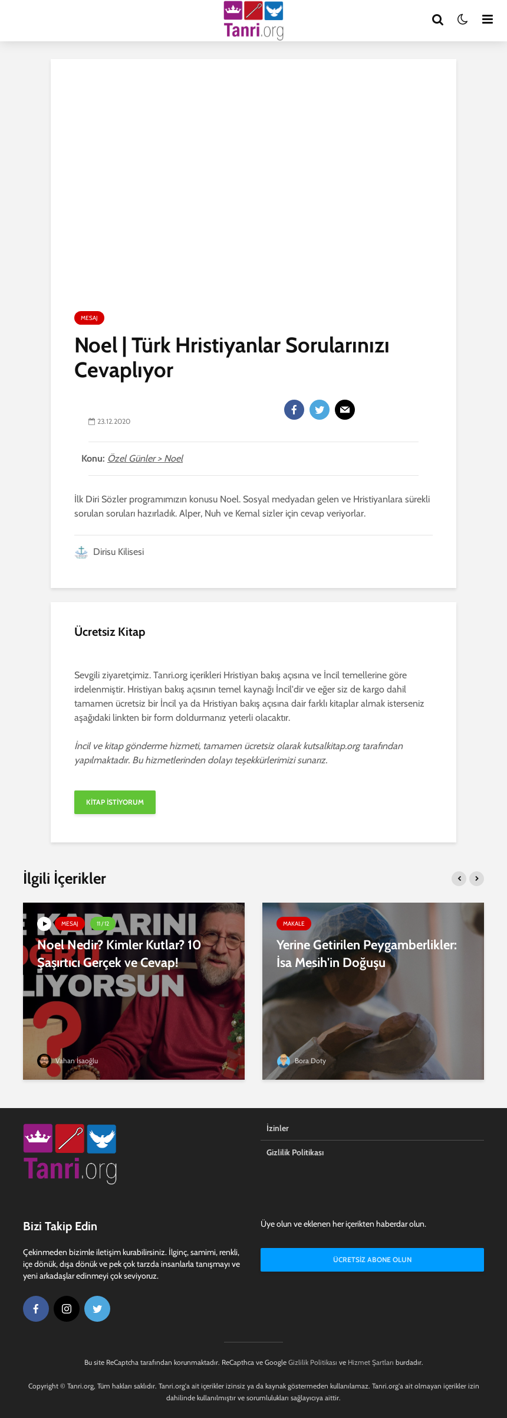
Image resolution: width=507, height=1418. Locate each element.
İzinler (277, 1128)
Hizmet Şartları (371, 1362)
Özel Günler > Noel (145, 458)
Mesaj (89, 318)
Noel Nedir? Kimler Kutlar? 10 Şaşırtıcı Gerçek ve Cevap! (119, 954)
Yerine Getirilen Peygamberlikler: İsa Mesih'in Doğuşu (366, 954)
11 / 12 (103, 923)
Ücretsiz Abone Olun (372, 1259)
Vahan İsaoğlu (67, 1060)
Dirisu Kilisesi (109, 551)
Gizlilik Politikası (295, 1152)
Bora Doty (301, 1060)
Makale (294, 923)
